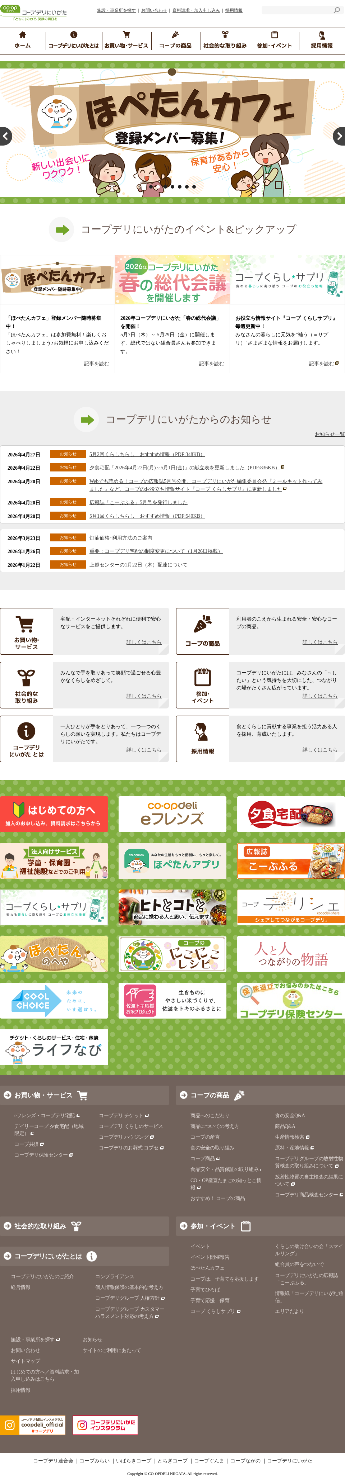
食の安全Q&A (290, 1115)
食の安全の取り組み (212, 1148)
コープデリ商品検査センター (309, 1194)
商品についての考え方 (214, 1126)
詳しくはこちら (144, 642)
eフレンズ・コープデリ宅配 (47, 1115)
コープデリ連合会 (53, 1461)
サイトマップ (25, 1361)
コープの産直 (205, 1137)
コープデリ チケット (124, 1115)
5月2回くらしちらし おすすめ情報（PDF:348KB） (147, 454)
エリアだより (289, 1311)
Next (339, 136)
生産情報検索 (292, 1137)
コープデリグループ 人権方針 (130, 1298)
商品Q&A (285, 1126)
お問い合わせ (154, 10)
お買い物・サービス (43, 1095)
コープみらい (94, 1461)
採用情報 (234, 10)
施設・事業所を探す (116, 10)
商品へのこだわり (209, 1115)
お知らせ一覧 (330, 434)
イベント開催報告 (209, 1257)
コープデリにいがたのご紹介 (42, 1276)
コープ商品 (205, 1158)
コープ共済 (29, 1144)
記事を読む (96, 363)
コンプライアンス (114, 1276)
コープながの (245, 1461)
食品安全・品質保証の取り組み (227, 1169)
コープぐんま (209, 1461)
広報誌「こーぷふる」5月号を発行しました (138, 502)
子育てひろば (205, 1289)
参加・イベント (213, 1226)
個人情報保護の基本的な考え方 (129, 1287)
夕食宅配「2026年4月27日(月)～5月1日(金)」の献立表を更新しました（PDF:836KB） (187, 467)
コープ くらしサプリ (215, 1311)
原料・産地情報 (295, 1148)
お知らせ (92, 1339)
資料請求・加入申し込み (196, 10)
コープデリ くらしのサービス (131, 1126)
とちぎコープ (172, 1461)
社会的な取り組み (40, 1226)
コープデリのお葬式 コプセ (131, 1148)
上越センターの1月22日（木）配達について (138, 565)
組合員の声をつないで (299, 1264)
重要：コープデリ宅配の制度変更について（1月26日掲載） (156, 551)
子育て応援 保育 (209, 1300)
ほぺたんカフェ (207, 1268)
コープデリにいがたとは (48, 1256)
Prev (6, 136)
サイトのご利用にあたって (112, 1350)
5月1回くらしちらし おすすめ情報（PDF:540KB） (147, 516)
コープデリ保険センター (44, 1155)
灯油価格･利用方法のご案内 (120, 538)
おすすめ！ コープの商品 (217, 1198)
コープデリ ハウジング (127, 1137)
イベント (200, 1246)
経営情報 (20, 1287)
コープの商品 (209, 1095)
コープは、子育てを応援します (224, 1279)
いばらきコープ (133, 1461)
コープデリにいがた (289, 1461)
